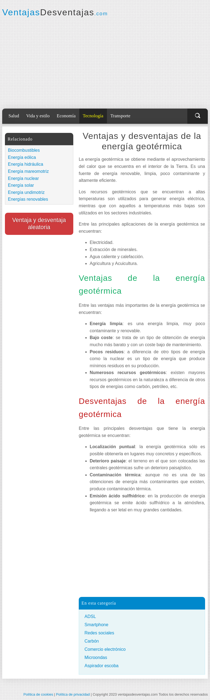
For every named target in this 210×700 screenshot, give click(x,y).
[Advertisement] (105, 63)
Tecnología (93, 115)
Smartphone (96, 624)
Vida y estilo (38, 115)
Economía (66, 115)
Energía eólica (22, 157)
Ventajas (55, 12)
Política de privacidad (73, 694)
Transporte (120, 115)
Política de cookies (38, 694)
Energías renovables (28, 199)
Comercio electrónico (105, 649)
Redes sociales (99, 633)
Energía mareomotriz (28, 171)
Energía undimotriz (26, 192)
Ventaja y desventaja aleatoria (39, 224)
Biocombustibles (24, 150)
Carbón (91, 641)
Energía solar (21, 185)
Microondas (95, 657)
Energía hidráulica (25, 164)
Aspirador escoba (101, 665)
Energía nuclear (23, 178)
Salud (13, 115)
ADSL (90, 616)
